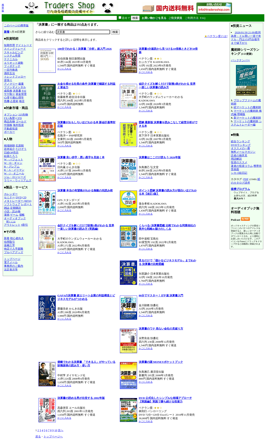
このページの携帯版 (16, 25)
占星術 (14, 101)
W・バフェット (13, 159)
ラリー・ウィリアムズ (17, 180)
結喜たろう (11, 156)
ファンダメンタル (15, 87)
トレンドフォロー (15, 76)
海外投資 (18, 125)
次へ (60, 430)
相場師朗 (9, 145)
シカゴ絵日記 (239, 172)
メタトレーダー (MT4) (17, 200)
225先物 (23, 114)
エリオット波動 (13, 62)
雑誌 (6, 207)
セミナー (9, 197)
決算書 (17, 90)
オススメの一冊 (240, 148)
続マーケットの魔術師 (247, 107)
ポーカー (9, 132)
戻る (38, 436)
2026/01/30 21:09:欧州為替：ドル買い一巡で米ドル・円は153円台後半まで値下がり (246, 37)
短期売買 (9, 45)
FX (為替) (10, 118)
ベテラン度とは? (216, 36)
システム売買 (12, 55)
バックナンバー (240, 60)
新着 (6, 31)
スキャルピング (13, 52)
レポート (26, 204)
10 (55, 430)
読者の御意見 (239, 155)
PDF (245, 179)
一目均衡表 (11, 69)
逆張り (8, 80)
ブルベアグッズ (13, 252)
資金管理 (21, 94)
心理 (6, 97)
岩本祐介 (9, 148)
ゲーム (14, 214)
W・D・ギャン (13, 163)
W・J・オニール (14, 173)
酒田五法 (9, 73)
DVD (19, 197)
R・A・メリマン (14, 169)
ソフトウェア (12, 204)
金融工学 (9, 245)
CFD (19, 118)
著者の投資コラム (242, 165)
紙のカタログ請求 (245, 181)
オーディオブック (15, 218)
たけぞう (21, 148)
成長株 (8, 90)
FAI (24, 90)
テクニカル (11, 59)
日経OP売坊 (11, 152)
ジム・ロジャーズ (15, 177)
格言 (22, 101)
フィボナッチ (12, 66)
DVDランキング (241, 145)
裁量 (21, 83)
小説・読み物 (12, 211)
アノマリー (11, 83)
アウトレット (12, 224)
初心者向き (17, 238)
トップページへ (53, 436)
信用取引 (9, 241)
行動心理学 (17, 97)
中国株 (8, 125)
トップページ (12, 259)
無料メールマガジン (243, 151)
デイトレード (24, 45)
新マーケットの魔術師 (247, 117)
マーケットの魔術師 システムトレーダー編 (246, 123)
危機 (6, 101)
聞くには (11, 221)
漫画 (6, 214)
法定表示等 (11, 269)
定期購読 (15, 207)
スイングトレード (15, 48)
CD (24, 197)
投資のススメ (239, 162)
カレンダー (11, 194)
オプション (11, 114)
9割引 (24, 224)
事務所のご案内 (13, 265)
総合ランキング (240, 141)
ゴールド (21, 121)
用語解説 (236, 158)
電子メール (11, 262)
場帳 (22, 214)
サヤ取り (9, 94)
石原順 (20, 145)
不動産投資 (11, 128)
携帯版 (3, 8)
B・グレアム (12, 166)
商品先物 (9, 121)
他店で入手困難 (13, 248)
